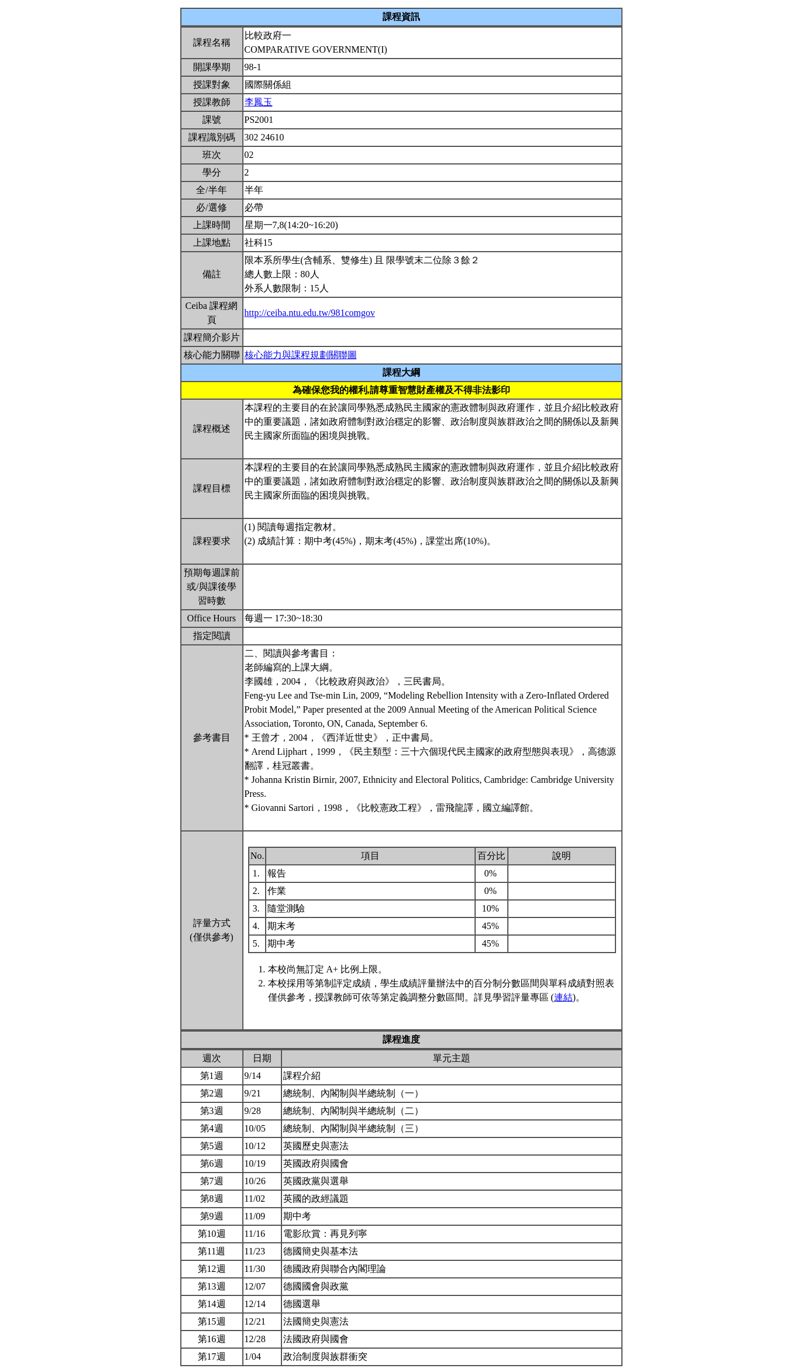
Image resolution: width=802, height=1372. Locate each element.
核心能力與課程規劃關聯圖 (301, 355)
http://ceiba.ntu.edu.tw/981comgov (310, 313)
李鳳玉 (259, 102)
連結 (563, 997)
